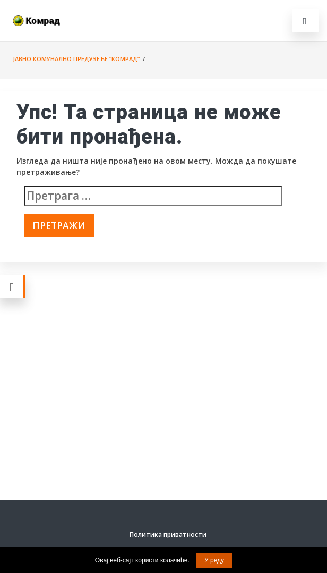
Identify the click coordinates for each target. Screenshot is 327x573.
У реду (214, 560)
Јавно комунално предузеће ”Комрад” (76, 59)
